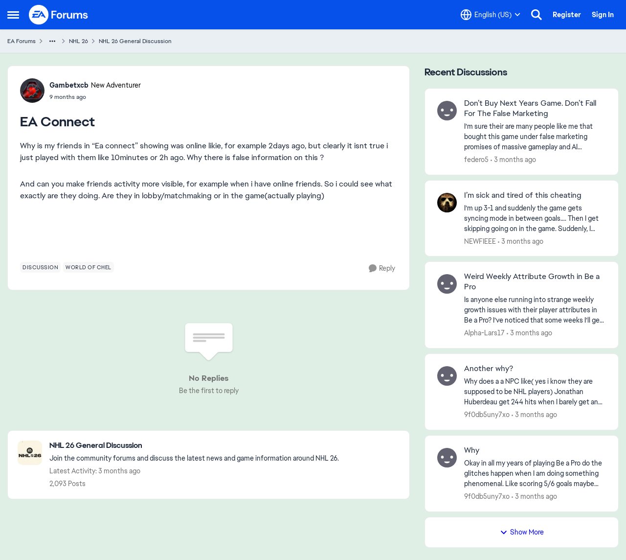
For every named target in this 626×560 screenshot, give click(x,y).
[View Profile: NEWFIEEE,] (447, 202)
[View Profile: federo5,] (447, 110)
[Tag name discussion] (40, 267)
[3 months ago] (513, 160)
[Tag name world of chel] (88, 267)
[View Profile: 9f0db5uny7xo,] (447, 376)
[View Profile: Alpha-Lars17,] (447, 284)
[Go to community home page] (59, 14)
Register (567, 14)
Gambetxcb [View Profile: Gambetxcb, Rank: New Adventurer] (69, 85)
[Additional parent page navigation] (52, 41)
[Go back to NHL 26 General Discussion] (194, 446)
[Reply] (382, 268)
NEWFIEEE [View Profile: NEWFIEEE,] (480, 240)
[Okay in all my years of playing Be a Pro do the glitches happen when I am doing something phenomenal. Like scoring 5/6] (535, 473)
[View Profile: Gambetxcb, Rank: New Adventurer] (32, 90)
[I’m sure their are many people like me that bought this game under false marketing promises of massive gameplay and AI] (535, 136)
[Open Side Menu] (13, 14)
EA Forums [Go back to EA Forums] (21, 41)
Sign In (603, 14)
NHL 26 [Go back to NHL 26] (78, 41)
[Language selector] (490, 14)
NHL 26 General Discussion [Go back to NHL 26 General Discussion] (135, 41)
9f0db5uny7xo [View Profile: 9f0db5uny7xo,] (487, 414)
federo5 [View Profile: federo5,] (476, 159)
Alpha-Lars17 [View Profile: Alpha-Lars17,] (484, 332)
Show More (522, 532)
